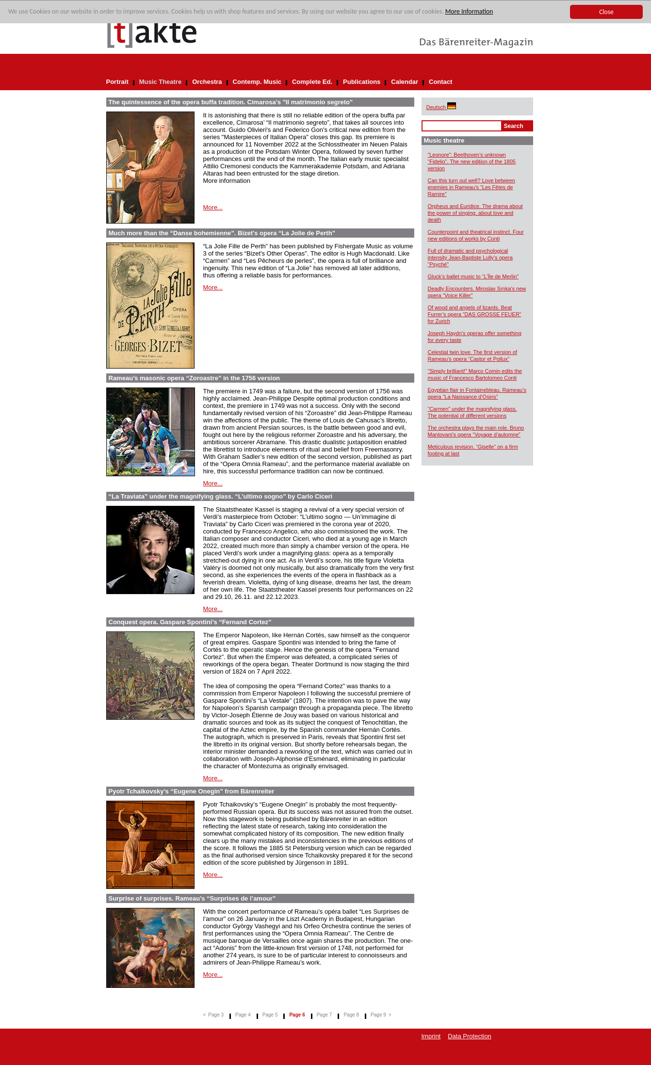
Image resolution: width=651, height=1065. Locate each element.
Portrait (117, 81)
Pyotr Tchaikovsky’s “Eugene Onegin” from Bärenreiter (192, 791)
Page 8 (351, 1014)
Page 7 (324, 1014)
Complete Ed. (312, 81)
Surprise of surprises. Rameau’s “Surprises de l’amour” (192, 898)
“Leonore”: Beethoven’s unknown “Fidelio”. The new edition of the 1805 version (472, 161)
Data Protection (469, 1036)
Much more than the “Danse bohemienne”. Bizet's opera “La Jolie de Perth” (222, 233)
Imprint (431, 1036)
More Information (469, 11)
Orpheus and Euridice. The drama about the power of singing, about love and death (475, 213)
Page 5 (270, 1014)
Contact (440, 81)
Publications (361, 81)
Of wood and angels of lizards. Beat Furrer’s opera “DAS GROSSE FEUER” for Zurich (474, 314)
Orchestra (207, 81)
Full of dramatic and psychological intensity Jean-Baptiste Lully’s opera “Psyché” (470, 257)
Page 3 (216, 1014)
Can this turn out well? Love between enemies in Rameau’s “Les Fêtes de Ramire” (471, 187)
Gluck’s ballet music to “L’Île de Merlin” (473, 276)
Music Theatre (160, 81)
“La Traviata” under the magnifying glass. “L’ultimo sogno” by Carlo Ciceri (221, 496)
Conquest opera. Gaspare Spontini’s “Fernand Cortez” (190, 622)
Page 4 (243, 1014)
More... (213, 207)
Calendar (404, 81)
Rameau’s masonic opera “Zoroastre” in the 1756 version (194, 378)
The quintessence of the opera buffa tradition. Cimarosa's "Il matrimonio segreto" (231, 102)
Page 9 (378, 1014)
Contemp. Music (257, 81)
